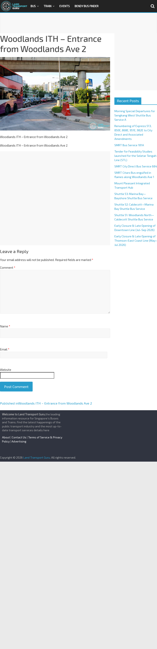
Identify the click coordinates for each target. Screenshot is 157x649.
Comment (7, 267)
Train (47, 6)
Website (5, 369)
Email (4, 349)
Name (5, 326)
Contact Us (19, 437)
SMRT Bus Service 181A (129, 145)
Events (64, 6)
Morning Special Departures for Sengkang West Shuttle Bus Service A (134, 115)
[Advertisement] (78, 23)
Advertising (18, 441)
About (6, 437)
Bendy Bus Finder (86, 6)
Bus (33, 6)
